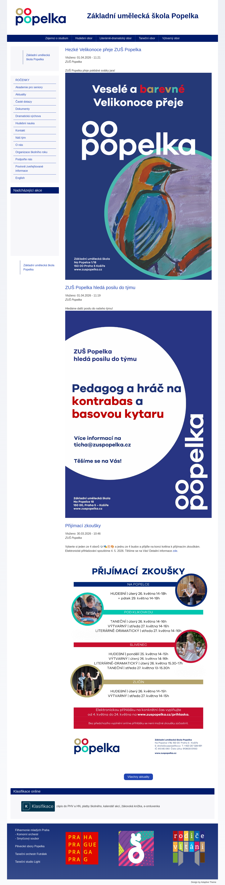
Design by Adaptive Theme (203, 882)
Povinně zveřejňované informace (29, 168)
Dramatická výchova (28, 116)
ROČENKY (22, 80)
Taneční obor (147, 38)
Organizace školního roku (31, 152)
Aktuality (20, 94)
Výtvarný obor (171, 38)
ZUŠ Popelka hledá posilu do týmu (100, 287)
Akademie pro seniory (29, 87)
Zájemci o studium (56, 38)
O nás (19, 144)
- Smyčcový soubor (27, 838)
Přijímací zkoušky (83, 525)
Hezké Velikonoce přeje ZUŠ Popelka (103, 49)
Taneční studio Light (27, 861)
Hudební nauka (25, 123)
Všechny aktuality (138, 776)
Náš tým (20, 137)
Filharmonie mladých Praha (32, 830)
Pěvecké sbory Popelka (29, 846)
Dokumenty (22, 108)
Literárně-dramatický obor (116, 38)
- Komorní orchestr (26, 834)
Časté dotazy (23, 101)
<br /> (34, 221)
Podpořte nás (23, 159)
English (20, 177)
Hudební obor (83, 38)
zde (175, 550)
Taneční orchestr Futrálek (31, 853)
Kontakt (20, 130)
